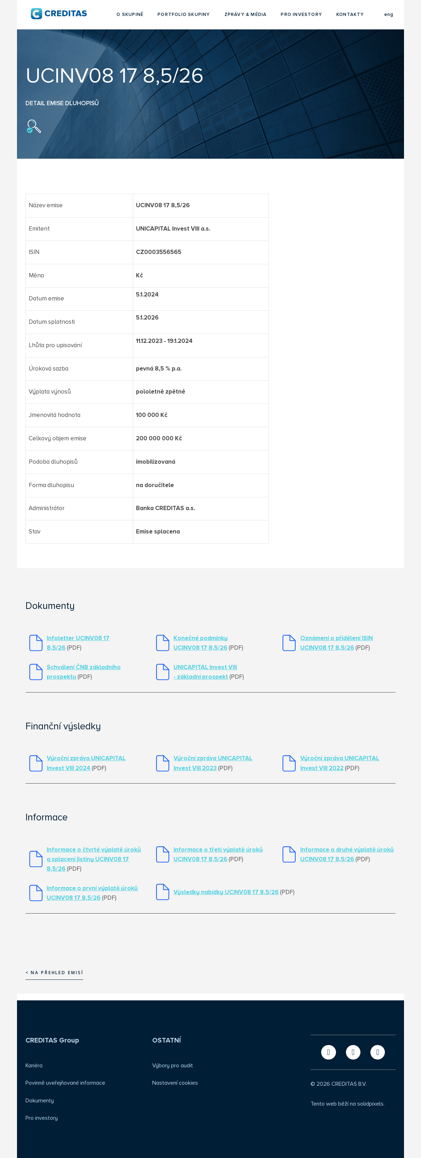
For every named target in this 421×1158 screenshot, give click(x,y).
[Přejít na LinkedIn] (353, 1052)
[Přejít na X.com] (328, 1052)
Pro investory (41, 1118)
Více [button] (359, 14)
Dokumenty (39, 1100)
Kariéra (33, 1065)
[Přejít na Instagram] (377, 1052)
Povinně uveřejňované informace (65, 1083)
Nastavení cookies (175, 1083)
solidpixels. (371, 1104)
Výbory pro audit (172, 1065)
